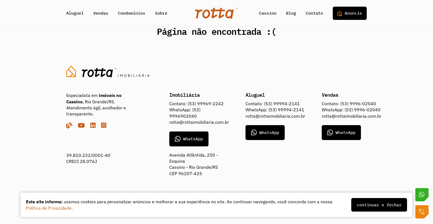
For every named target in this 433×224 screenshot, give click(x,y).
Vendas (100, 13)
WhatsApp (189, 139)
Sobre (161, 13)
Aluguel (75, 13)
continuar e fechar (379, 204)
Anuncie (349, 13)
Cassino (267, 13)
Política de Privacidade (49, 208)
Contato (314, 13)
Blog (291, 13)
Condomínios (131, 13)
